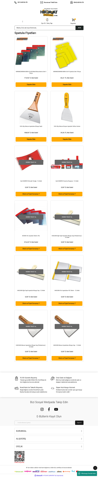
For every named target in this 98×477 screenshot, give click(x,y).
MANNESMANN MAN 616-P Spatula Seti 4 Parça (67, 71)
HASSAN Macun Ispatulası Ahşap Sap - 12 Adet (67, 345)
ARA (79, 28)
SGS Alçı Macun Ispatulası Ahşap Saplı (31, 126)
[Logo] (49, 12)
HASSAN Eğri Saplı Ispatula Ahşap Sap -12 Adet (31, 290)
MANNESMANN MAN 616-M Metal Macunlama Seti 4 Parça (31, 72)
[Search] (49, 28)
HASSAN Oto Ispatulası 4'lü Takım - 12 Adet (67, 290)
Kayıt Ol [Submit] (79, 422)
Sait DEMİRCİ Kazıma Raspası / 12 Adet (67, 181)
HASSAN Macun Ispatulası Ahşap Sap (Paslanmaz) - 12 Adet (31, 346)
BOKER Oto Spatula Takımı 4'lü (31, 235)
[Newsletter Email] (44, 423)
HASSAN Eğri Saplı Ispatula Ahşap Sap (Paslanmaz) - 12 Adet (67, 236)
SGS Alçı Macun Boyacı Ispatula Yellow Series (67, 126)
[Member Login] (46, 21)
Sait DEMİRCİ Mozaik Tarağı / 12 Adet (31, 181)
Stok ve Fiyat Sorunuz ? (31, 194)
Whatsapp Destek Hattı (87, 473)
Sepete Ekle (31, 84)
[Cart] (73, 21)
